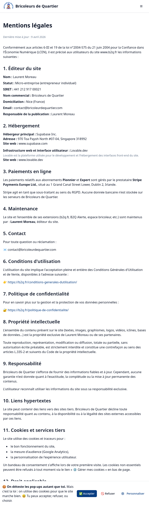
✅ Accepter (87, 493)
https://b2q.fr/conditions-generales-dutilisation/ (42, 282)
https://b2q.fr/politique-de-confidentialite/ (38, 310)
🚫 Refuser (108, 493)
